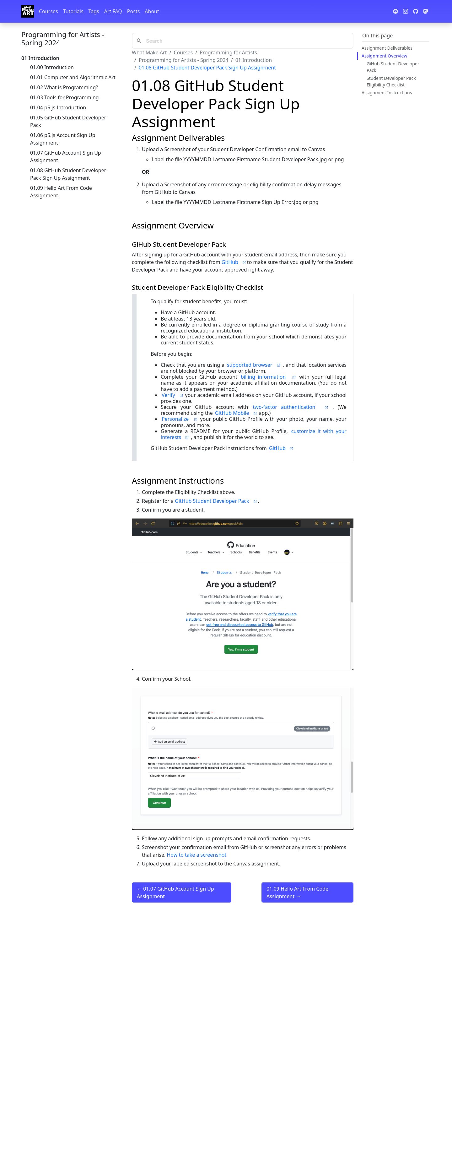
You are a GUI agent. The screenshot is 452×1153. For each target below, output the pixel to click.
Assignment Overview (384, 56)
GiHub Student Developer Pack (393, 67)
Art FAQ (113, 11)
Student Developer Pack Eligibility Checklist (391, 81)
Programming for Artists (228, 52)
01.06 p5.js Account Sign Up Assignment (62, 139)
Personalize (180, 418)
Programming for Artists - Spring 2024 (62, 38)
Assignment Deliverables (387, 48)
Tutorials (73, 11)
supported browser (254, 364)
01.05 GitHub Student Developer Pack (68, 121)
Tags (94, 11)
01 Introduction (253, 60)
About (152, 11)
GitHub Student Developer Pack (216, 500)
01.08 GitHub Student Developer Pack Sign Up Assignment (68, 174)
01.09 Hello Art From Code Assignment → (297, 892)
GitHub (234, 262)
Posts (133, 11)
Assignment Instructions (387, 93)
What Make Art (149, 52)
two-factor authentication (292, 407)
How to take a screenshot (196, 854)
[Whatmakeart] (27, 11)
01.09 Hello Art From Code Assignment (61, 191)
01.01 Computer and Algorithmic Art (73, 77)
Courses (48, 11)
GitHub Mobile (236, 412)
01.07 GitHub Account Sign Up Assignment (65, 156)
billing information (269, 376)
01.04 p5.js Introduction (58, 107)
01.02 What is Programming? (64, 87)
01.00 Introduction (52, 67)
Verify (173, 395)
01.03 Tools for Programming (64, 97)
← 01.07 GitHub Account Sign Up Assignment (175, 892)
